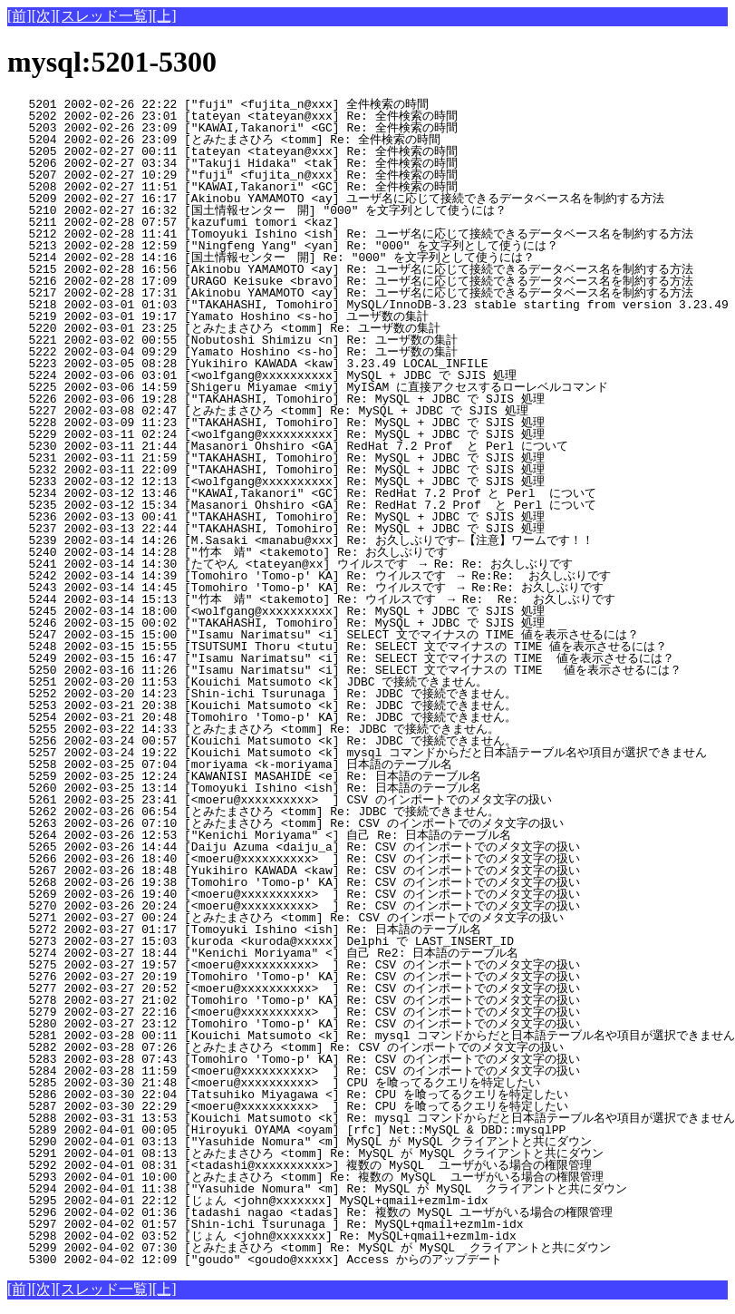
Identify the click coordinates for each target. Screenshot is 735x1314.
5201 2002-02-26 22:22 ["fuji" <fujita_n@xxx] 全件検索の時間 (310, 104)
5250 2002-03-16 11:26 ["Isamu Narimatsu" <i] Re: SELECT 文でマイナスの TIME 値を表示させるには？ (344, 670)
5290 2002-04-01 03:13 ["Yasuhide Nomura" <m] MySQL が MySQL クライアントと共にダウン (303, 1142)
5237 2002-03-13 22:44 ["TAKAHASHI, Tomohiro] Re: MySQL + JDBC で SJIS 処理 (315, 529)
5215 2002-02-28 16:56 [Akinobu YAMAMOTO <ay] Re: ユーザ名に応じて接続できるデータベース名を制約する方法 (350, 269)
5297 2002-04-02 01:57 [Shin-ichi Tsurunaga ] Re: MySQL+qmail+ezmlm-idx (318, 1224)
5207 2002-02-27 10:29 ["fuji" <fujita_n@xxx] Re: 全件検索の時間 (310, 175)
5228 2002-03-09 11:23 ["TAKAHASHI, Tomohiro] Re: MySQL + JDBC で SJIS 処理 (315, 422)
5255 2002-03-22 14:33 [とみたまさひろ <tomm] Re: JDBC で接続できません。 (299, 729)
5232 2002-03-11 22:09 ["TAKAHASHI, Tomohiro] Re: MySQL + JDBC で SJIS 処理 (315, 470)
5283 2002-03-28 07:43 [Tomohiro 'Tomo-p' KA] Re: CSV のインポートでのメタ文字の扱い (300, 1059)
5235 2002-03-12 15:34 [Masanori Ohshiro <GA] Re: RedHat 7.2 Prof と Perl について (312, 505)
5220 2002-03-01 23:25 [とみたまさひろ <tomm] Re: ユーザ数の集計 (301, 328)
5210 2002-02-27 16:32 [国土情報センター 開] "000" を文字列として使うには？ (292, 210)
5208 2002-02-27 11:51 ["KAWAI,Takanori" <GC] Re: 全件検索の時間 (310, 187)
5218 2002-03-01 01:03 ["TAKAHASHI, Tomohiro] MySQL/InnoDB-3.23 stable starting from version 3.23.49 (368, 305)
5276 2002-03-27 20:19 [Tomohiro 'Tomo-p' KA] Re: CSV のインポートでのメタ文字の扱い (300, 976)
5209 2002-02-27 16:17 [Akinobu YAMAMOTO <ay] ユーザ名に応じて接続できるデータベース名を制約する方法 (335, 198)
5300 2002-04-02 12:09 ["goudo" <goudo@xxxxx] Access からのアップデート (307, 1259)
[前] (19, 16)
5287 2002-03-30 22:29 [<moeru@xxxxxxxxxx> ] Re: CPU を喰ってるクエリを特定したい (301, 1106)
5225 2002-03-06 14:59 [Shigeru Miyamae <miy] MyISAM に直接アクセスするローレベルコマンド (307, 387)
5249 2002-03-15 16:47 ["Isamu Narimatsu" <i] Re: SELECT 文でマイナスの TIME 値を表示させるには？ (340, 658)
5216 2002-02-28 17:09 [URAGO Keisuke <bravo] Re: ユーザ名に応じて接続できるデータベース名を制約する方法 (350, 281)
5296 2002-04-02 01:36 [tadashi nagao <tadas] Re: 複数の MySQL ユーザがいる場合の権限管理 (310, 1212)
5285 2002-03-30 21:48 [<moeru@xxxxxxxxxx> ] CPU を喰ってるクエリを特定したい (301, 1083)
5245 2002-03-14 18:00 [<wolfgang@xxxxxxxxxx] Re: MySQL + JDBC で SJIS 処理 (315, 611)
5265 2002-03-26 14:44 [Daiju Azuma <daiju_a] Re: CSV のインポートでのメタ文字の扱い (300, 847)
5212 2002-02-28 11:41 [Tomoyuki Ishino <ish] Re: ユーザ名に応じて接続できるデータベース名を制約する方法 (350, 234)
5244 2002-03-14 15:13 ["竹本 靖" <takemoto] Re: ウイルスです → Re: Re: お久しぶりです (311, 599)
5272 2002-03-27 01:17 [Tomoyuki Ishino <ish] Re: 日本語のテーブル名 (307, 929)
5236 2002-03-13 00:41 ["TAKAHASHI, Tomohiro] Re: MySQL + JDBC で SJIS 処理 (315, 517)
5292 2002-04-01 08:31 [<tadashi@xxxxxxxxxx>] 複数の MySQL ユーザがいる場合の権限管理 (299, 1165)
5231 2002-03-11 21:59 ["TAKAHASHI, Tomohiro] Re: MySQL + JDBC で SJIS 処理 (315, 458)
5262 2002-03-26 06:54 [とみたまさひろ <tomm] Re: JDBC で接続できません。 (299, 811)
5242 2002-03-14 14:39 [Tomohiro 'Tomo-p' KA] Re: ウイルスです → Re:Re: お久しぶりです (309, 576)
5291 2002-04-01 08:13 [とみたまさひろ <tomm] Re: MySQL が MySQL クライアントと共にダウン (305, 1153)
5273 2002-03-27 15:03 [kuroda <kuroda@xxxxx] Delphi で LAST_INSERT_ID (317, 941)
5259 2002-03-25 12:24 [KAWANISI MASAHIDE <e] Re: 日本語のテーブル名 (307, 776)
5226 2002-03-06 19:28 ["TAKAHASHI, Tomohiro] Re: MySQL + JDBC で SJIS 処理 (315, 399)
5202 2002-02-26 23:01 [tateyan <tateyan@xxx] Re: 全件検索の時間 (310, 116)
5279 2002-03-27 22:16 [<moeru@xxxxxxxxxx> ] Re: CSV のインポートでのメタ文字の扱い (300, 1012)
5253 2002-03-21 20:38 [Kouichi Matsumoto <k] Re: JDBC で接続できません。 (307, 705)
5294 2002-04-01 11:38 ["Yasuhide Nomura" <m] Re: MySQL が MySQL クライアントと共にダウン (317, 1189)
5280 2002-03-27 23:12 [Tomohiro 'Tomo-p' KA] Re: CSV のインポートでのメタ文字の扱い (300, 1024)
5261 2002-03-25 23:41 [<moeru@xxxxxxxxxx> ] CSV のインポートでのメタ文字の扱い (300, 800)
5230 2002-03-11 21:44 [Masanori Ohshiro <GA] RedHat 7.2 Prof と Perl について (312, 446)
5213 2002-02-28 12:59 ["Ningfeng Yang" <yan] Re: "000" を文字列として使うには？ (304, 246)
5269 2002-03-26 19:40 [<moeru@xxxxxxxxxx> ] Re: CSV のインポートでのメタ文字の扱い (300, 894)
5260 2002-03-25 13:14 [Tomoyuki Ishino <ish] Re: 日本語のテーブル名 (307, 788)
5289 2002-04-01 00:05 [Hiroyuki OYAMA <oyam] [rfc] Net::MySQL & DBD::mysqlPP (318, 1130)
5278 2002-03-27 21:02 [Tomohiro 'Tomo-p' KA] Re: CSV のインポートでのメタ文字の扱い (300, 1000)
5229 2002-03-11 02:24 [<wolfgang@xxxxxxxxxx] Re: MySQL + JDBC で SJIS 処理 (315, 434)
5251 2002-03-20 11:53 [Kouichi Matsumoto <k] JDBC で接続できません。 (307, 682)
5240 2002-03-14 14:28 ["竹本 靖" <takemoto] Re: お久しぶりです (305, 552)
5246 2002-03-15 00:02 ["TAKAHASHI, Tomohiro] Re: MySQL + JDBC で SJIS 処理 (315, 623)
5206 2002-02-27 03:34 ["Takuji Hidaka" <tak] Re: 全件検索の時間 (310, 163)
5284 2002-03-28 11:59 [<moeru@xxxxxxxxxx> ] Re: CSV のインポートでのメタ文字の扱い (300, 1071)
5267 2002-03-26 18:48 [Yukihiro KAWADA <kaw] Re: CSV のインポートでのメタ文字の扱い (300, 870)
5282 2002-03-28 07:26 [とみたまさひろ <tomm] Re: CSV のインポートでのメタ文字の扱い (292, 1047)
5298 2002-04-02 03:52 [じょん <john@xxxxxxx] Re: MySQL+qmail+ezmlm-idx (315, 1236)
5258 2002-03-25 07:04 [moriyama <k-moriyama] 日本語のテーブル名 (307, 764)
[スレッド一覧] (103, 16)
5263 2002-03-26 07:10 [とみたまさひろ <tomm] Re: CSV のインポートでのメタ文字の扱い (292, 823)
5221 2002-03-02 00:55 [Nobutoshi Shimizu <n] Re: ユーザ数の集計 (310, 340)
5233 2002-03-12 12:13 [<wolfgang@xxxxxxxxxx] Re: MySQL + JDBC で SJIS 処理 (315, 481)
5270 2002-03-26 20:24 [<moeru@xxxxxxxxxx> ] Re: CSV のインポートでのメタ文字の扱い (300, 906)
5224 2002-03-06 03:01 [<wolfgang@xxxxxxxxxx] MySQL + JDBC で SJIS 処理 (315, 375)
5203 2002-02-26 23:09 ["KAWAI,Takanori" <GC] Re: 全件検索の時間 (310, 128)
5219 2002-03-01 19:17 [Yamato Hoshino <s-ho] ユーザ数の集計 (310, 316)
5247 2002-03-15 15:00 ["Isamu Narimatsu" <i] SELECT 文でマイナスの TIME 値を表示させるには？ (323, 635)
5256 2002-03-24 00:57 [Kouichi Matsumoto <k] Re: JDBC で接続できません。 (307, 741)
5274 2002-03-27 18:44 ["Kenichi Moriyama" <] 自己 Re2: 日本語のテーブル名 (305, 953)
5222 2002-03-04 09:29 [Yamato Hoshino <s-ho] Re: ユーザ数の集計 (310, 352)
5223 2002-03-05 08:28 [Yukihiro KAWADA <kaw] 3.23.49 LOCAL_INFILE (318, 363)
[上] (164, 16)
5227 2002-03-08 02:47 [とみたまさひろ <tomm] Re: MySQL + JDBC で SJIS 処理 (306, 411)
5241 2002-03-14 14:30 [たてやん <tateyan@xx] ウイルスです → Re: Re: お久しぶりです (293, 564)
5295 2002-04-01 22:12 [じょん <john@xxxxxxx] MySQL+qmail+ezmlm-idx (315, 1200)
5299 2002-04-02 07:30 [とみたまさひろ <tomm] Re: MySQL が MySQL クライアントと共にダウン (309, 1248)
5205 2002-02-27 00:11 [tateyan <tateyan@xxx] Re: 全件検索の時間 (310, 151)
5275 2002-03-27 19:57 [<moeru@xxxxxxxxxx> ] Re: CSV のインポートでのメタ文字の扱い (300, 965)
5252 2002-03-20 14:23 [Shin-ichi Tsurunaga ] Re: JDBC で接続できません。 (307, 694)
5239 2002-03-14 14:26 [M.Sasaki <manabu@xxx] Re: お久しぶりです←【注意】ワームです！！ (300, 540)
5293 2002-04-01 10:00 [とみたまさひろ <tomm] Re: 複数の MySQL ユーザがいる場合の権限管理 (305, 1177)
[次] (44, 16)
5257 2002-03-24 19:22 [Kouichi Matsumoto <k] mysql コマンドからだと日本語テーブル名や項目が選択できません (357, 753)
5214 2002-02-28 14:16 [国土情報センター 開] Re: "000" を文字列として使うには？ (292, 257)
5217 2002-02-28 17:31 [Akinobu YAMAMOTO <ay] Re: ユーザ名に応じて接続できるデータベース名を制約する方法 (350, 293)
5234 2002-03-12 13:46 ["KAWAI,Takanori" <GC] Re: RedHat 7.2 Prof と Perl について (312, 493)
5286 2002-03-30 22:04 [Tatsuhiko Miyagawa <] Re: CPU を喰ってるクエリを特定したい (301, 1094)
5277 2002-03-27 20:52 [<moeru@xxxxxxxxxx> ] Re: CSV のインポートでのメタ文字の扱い (300, 988)
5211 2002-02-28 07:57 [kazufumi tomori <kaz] (318, 222)
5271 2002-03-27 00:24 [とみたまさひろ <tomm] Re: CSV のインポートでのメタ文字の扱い (292, 918)
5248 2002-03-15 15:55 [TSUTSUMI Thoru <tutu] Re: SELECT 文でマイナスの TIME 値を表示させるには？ (337, 646)
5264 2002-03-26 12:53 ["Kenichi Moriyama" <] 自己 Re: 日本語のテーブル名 (305, 835)
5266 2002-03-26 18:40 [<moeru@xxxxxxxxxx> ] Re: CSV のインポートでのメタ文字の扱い (300, 859)
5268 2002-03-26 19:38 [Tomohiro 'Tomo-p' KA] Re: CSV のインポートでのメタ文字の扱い (300, 882)
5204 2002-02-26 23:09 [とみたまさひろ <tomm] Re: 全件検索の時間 (301, 139)
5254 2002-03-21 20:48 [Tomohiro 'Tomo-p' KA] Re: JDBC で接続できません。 (307, 717)
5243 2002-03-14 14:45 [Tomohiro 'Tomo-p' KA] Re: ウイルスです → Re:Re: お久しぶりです (305, 587)
